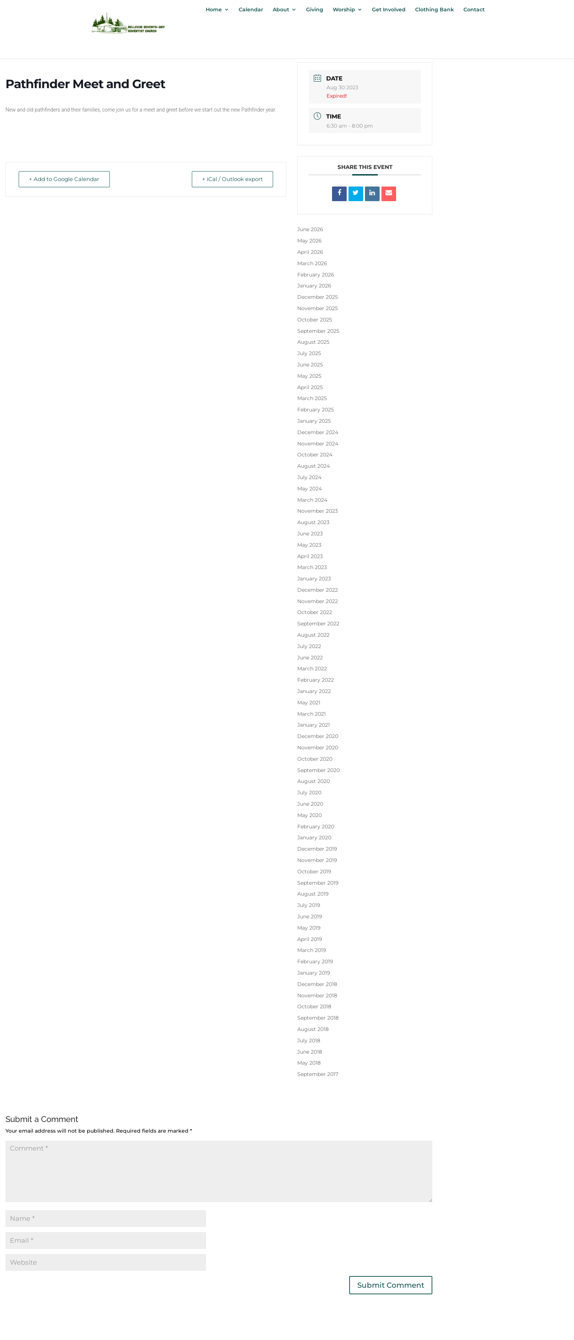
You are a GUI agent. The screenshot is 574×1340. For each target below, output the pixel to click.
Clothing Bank (434, 10)
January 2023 (314, 578)
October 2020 (314, 759)
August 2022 (313, 635)
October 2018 (314, 1006)
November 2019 (317, 860)
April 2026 (310, 252)
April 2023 (310, 556)
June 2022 (310, 657)
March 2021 (311, 714)
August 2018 (313, 1029)
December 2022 (317, 590)
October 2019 (314, 871)
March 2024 (312, 500)
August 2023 (313, 522)
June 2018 (309, 1052)
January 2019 (313, 973)
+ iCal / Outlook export (232, 179)
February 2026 (315, 274)
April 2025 (310, 387)
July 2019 (308, 905)
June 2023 (310, 533)
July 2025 (309, 353)
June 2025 (310, 364)
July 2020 (309, 792)
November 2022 (317, 601)
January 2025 (314, 421)
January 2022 (314, 691)
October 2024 (314, 454)
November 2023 (317, 511)
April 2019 (309, 939)
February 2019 (315, 961)
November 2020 (317, 747)
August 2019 (313, 894)
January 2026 (314, 285)
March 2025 (312, 398)
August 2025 (313, 342)
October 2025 (314, 319)
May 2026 (309, 240)
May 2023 (309, 545)
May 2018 (309, 1062)
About (281, 10)
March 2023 (312, 567)
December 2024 (317, 432)
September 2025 (318, 331)
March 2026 (312, 263)
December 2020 (317, 736)
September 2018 (318, 1018)
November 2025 (317, 308)
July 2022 (309, 646)
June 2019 (309, 916)
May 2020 (309, 815)
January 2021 (313, 725)
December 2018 (317, 984)
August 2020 (313, 781)
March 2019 (311, 950)
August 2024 (313, 466)
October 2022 (314, 612)
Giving (314, 10)
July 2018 (308, 1040)
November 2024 (317, 443)
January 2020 (314, 837)
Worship (344, 10)
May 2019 (309, 928)
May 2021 (308, 702)
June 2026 (310, 229)
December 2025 (317, 297)
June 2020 (310, 804)
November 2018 (317, 995)
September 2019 (318, 883)
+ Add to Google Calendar (64, 179)
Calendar (251, 10)
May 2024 (309, 488)
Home (214, 10)
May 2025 (309, 376)
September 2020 (318, 770)
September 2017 (317, 1074)
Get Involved (389, 10)
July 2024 (309, 477)
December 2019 (317, 849)
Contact (474, 10)
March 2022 (312, 668)
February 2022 (315, 680)
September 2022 (318, 623)
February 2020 (315, 826)
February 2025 (315, 409)
